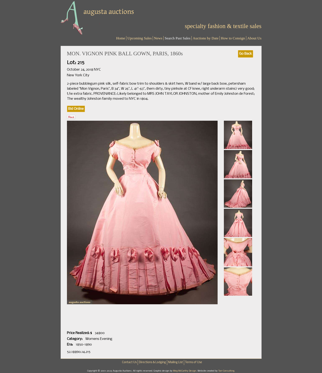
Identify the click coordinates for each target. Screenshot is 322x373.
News (158, 38)
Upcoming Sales (139, 38)
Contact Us (129, 362)
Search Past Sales (177, 38)
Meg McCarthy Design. (185, 371)
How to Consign (233, 38)
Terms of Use (193, 362)
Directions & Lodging (152, 362)
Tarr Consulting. (226, 371)
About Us (254, 38)
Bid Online (76, 109)
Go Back (245, 54)
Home (120, 38)
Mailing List (175, 362)
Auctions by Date (205, 38)
